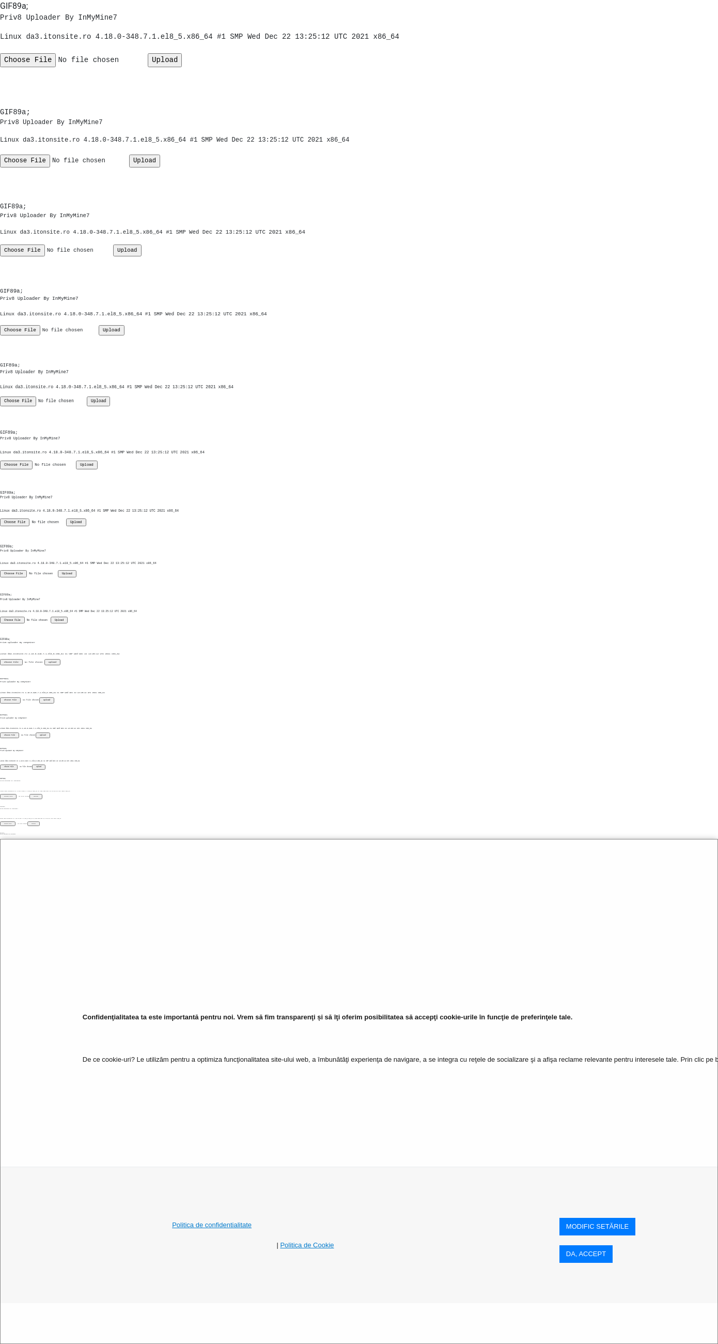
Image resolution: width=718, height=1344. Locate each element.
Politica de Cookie (307, 1245)
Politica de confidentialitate (212, 1225)
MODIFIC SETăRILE (597, 1226)
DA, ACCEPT (586, 1254)
